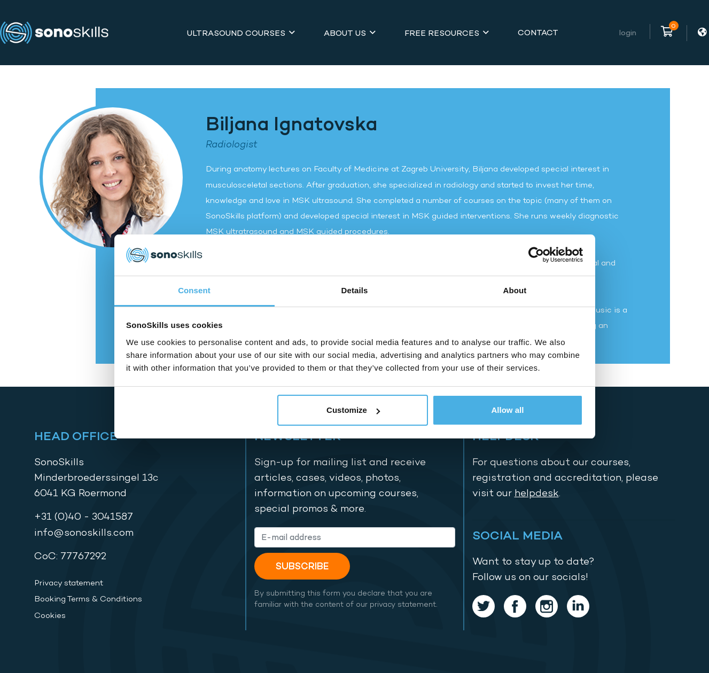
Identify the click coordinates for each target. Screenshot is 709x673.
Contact (538, 32)
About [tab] (515, 290)
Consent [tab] (194, 290)
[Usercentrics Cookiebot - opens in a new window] (536, 255)
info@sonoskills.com (84, 532)
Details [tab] (354, 290)
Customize (353, 409)
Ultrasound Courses (236, 33)
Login (627, 32)
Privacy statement (68, 583)
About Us (345, 33)
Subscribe (302, 566)
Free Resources (441, 33)
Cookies (50, 615)
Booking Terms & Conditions (88, 599)
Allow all (508, 409)
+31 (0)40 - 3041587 (83, 516)
